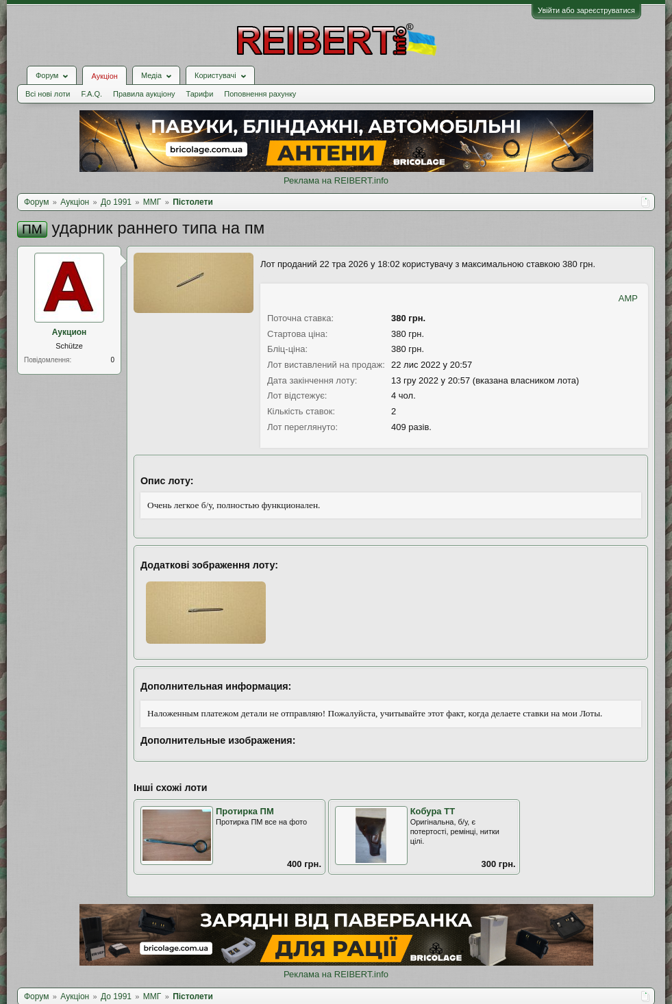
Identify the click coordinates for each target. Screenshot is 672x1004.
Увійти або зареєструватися (586, 10)
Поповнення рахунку (260, 94)
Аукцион (69, 332)
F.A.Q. (91, 94)
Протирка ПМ (245, 811)
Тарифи (200, 94)
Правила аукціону (144, 94)
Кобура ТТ (432, 811)
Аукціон (104, 76)
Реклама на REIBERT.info (336, 180)
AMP (628, 298)
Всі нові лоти (47, 94)
